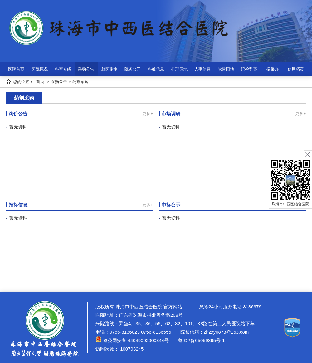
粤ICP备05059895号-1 (201, 340)
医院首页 (16, 69)
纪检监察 (249, 69)
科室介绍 (63, 69)
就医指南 (109, 69)
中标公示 (171, 204)
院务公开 (132, 69)
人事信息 (202, 69)
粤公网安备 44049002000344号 (132, 340)
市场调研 (171, 113)
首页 (40, 81)
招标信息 (18, 204)
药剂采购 (80, 81)
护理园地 (179, 69)
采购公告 (86, 69)
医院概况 (40, 69)
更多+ (147, 113)
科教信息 (156, 69)
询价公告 (18, 113)
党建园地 (226, 69)
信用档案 (296, 69)
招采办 (272, 69)
